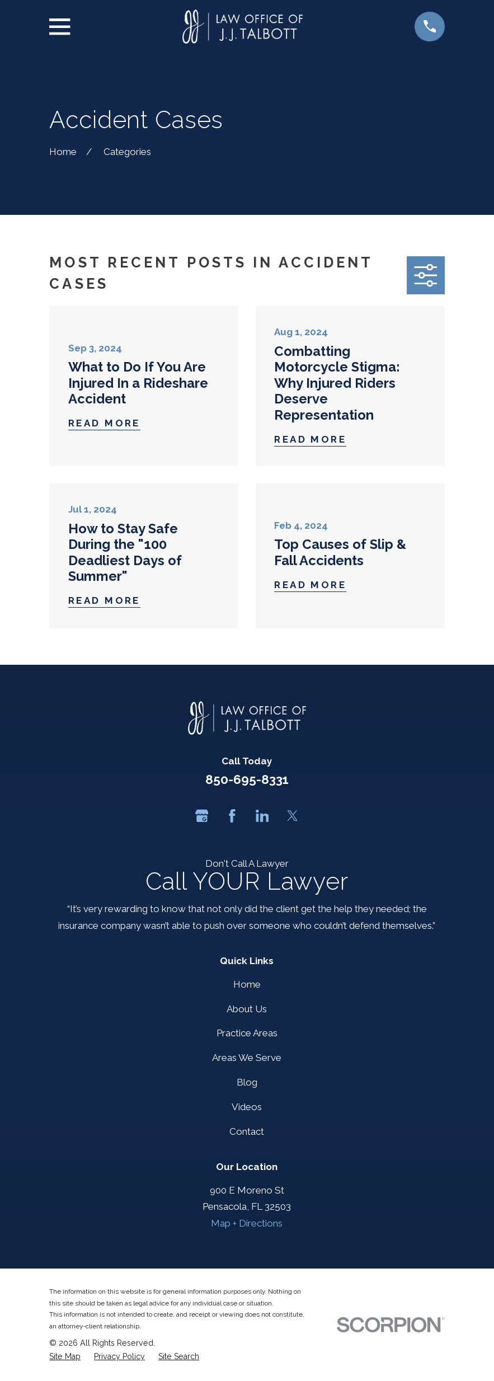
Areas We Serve (246, 1057)
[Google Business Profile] (202, 816)
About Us (247, 1008)
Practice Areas (247, 1033)
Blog (247, 1082)
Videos (247, 1106)
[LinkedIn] (262, 816)
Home (247, 984)
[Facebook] (232, 816)
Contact (246, 1131)
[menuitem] (65, 1357)
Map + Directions (247, 1223)
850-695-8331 (247, 779)
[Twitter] (292, 816)
